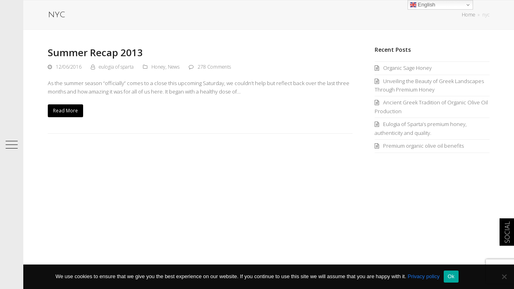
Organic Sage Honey (407, 67)
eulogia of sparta (116, 66)
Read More (65, 110)
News (173, 66)
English (422, 5)
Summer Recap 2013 (95, 52)
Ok (451, 276)
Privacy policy (423, 276)
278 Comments (214, 66)
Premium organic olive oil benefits (423, 145)
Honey (158, 66)
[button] (12, 144)
